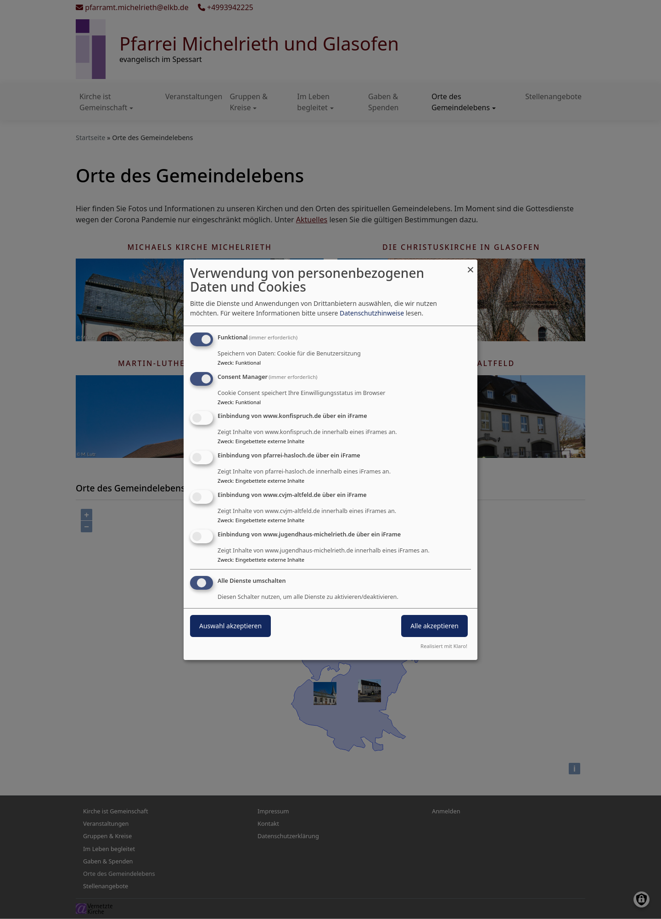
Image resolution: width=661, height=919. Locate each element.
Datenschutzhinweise (372, 313)
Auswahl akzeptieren (230, 625)
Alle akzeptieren (434, 625)
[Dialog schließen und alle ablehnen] (470, 265)
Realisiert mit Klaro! (443, 646)
